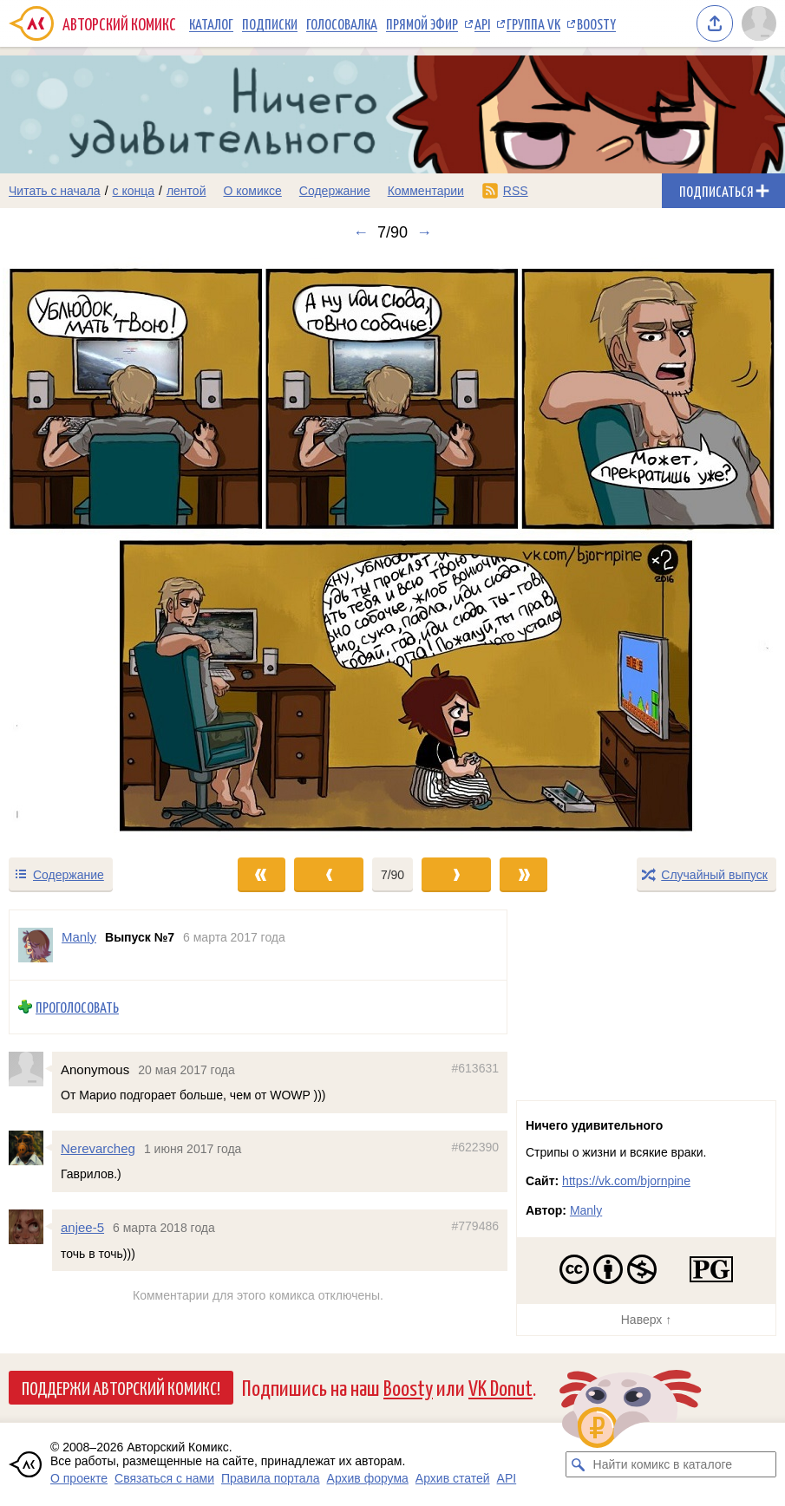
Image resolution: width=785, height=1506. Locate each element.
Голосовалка (341, 23)
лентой (186, 191)
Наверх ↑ (646, 1320)
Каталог (211, 23)
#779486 (475, 1226)
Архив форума (368, 1478)
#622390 (475, 1147)
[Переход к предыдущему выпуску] (98, 549)
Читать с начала (55, 191)
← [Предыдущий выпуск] (361, 232)
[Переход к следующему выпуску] (392, 549)
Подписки (270, 23)
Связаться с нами (164, 1478)
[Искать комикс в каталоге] (578, 1464)
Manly (586, 1210)
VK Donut (500, 1386)
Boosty (596, 23)
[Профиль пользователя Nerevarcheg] (30, 1148)
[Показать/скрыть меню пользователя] (759, 23)
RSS (515, 191)
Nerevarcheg (98, 1148)
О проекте (79, 1478)
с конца (134, 191)
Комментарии (426, 191)
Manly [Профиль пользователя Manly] (79, 936)
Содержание (334, 191)
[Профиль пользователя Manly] (35, 945)
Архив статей (452, 1478)
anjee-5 (82, 1227)
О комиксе (252, 191)
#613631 (475, 1067)
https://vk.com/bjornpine (626, 1181)
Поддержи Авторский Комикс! (121, 1387)
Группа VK (533, 23)
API (482, 23)
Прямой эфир (422, 23)
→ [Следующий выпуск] (424, 232)
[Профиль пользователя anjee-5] (30, 1226)
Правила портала (270, 1478)
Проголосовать (77, 1007)
